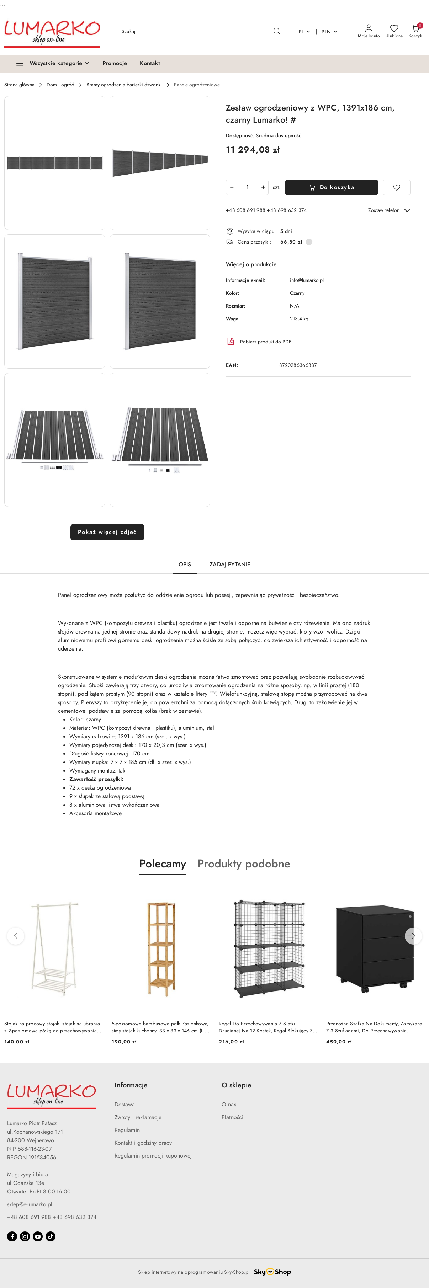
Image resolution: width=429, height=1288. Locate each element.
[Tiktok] (50, 1236)
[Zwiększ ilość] (263, 187)
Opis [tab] (185, 564)
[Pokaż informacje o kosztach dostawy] (309, 242)
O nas (229, 1104)
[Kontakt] (150, 64)
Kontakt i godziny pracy (143, 1143)
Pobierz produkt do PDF (258, 341)
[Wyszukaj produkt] (201, 32)
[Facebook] (12, 1236)
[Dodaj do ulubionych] (397, 187)
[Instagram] (25, 1236)
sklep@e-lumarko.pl (29, 1204)
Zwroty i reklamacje (138, 1117)
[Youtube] (38, 1236)
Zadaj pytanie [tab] (230, 564)
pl (305, 31)
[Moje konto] (369, 31)
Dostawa (125, 1104)
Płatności (232, 1117)
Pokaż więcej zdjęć (107, 532)
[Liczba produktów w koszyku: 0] (415, 31)
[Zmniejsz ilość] (231, 187)
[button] (54, 163)
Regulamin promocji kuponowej (153, 1156)
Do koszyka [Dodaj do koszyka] (332, 187)
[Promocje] (115, 64)
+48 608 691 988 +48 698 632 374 (51, 1217)
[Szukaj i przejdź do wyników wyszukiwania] (277, 31)
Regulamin (127, 1130)
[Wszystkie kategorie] (49, 64)
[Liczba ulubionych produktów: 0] (394, 31)
